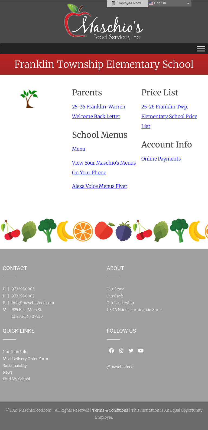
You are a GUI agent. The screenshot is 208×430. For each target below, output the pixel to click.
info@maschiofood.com (33, 302)
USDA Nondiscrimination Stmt (134, 309)
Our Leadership (120, 302)
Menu (78, 149)
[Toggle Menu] (201, 48)
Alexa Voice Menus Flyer (99, 186)
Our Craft (115, 296)
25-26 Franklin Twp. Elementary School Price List (169, 116)
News (8, 372)
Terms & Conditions (110, 410)
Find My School (16, 379)
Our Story (115, 289)
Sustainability (15, 365)
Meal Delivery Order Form (25, 358)
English (157, 3)
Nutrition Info (15, 351)
